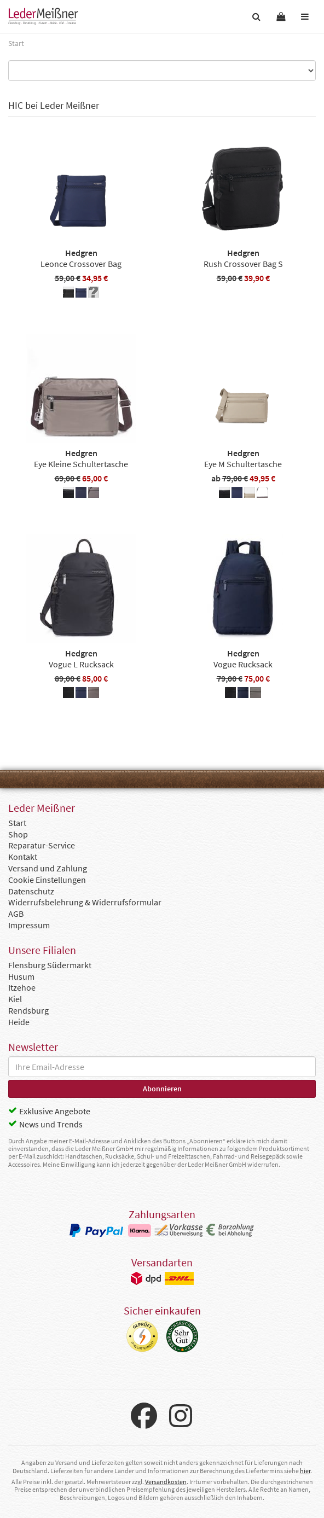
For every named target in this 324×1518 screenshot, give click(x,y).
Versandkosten (166, 1482)
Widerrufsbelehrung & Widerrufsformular (84, 902)
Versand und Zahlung (47, 868)
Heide (19, 1021)
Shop (18, 834)
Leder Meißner (43, 16)
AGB (16, 913)
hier (305, 1471)
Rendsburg (28, 1010)
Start (17, 822)
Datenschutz (31, 891)
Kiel (15, 998)
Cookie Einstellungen (47, 879)
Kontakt (22, 856)
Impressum (29, 925)
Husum (21, 976)
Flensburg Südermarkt (49, 964)
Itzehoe (22, 987)
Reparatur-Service (41, 845)
